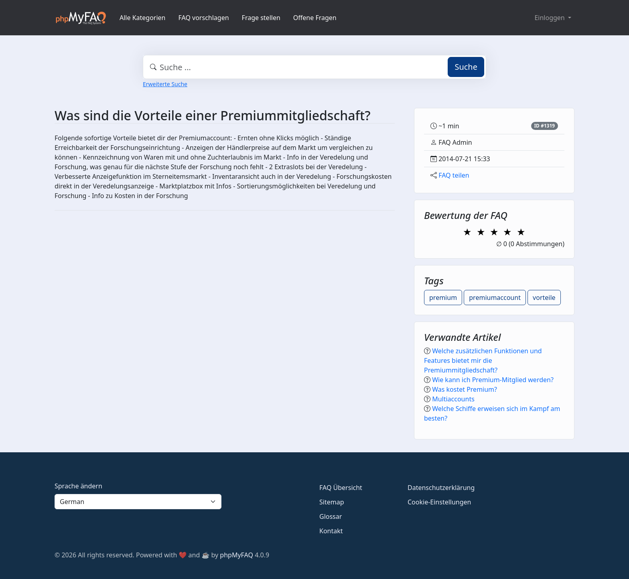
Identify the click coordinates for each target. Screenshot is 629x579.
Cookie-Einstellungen (439, 502)
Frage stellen (261, 17)
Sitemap (331, 502)
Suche (466, 66)
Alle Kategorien (143, 17)
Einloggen (550, 17)
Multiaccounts (453, 399)
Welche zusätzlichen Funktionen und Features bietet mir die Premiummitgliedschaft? (483, 360)
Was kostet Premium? (464, 389)
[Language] (138, 501)
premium (443, 297)
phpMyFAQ (236, 555)
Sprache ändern (78, 486)
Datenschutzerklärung (441, 487)
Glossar (330, 516)
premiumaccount (495, 297)
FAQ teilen (453, 175)
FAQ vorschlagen (204, 17)
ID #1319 (544, 125)
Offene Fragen (315, 17)
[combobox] (314, 67)
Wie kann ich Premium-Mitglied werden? (493, 379)
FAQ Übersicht (340, 487)
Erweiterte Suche (165, 84)
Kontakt (331, 530)
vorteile (544, 297)
